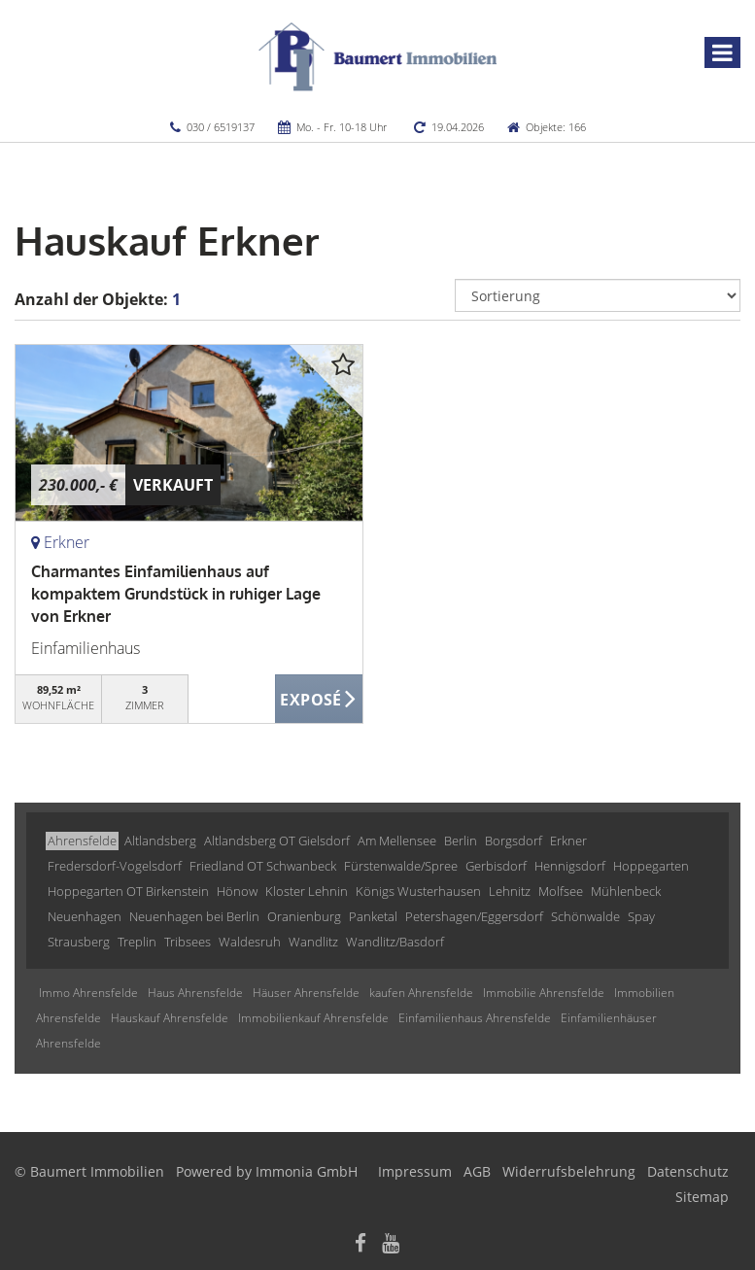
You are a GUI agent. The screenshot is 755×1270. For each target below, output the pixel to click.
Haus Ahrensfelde (195, 992)
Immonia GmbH (307, 1171)
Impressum (415, 1171)
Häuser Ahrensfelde (306, 992)
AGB (477, 1171)
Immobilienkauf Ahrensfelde (313, 1018)
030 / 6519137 (221, 127)
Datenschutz (688, 1171)
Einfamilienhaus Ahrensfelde (474, 1018)
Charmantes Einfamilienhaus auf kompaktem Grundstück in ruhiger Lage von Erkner (176, 594)
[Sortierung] (597, 295)
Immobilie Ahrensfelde (543, 992)
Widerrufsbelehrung (568, 1171)
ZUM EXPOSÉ (318, 699)
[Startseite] (377, 55)
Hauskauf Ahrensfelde (169, 1018)
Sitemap (702, 1196)
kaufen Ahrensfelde (421, 992)
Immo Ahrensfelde (88, 992)
